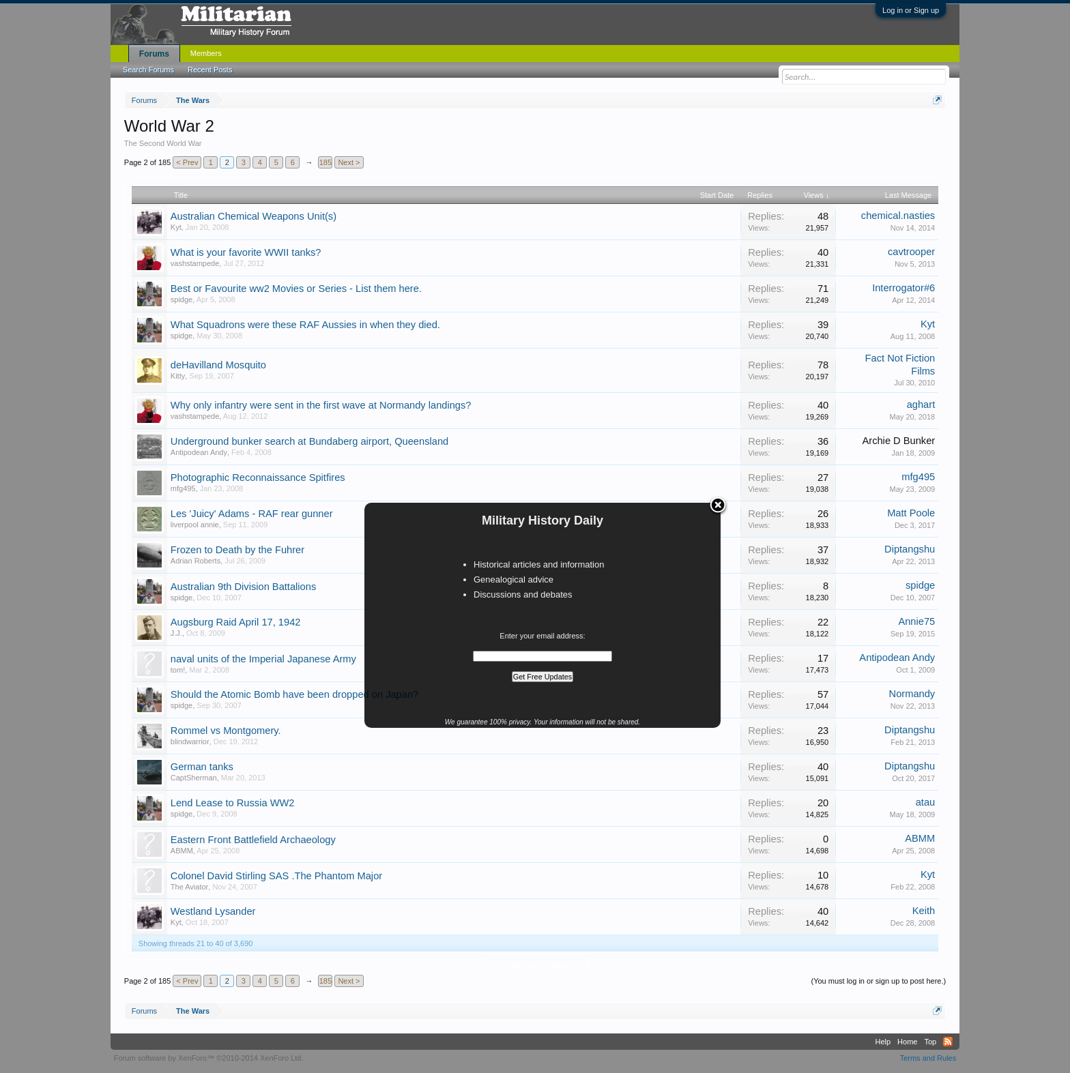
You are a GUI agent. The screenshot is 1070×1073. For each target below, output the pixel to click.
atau (926, 802)
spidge (181, 299)
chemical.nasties (898, 215)
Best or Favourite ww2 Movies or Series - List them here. (296, 288)
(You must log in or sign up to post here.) (878, 981)
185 (325, 162)
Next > (349, 162)
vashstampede (195, 263)
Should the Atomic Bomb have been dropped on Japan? (294, 694)
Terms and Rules (928, 1058)
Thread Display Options (535, 964)
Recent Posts (210, 69)
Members (206, 53)
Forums (154, 54)
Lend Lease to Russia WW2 (233, 802)
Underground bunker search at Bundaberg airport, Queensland (309, 441)
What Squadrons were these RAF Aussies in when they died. (305, 324)
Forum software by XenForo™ (209, 1058)
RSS (948, 1041)
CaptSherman (194, 778)
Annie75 (916, 621)
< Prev (187, 162)
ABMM (182, 851)
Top (930, 1042)
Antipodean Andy (199, 452)
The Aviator (189, 887)
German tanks (202, 766)
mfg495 (183, 488)
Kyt (176, 227)
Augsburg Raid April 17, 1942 (236, 622)
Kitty (178, 376)
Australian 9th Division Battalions (243, 586)
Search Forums (148, 69)
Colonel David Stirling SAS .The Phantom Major (276, 875)
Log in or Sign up (910, 10)
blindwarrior (190, 741)
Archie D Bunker (898, 440)
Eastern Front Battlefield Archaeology (253, 839)
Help (883, 1042)
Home (907, 1042)
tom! (178, 670)
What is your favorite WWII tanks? (246, 252)
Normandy (912, 693)
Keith (923, 910)
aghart (921, 404)
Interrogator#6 (903, 287)
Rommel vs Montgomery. (226, 730)
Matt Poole (911, 513)
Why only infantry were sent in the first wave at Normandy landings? (321, 405)
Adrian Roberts (195, 561)
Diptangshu (909, 549)
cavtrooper (911, 251)
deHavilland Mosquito (218, 364)
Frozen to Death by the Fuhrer (237, 549)
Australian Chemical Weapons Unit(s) (253, 216)
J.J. (176, 633)
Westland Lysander (213, 911)
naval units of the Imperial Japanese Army (263, 658)
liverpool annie (195, 524)
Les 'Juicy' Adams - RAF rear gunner (252, 513)
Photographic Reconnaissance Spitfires (258, 477)
